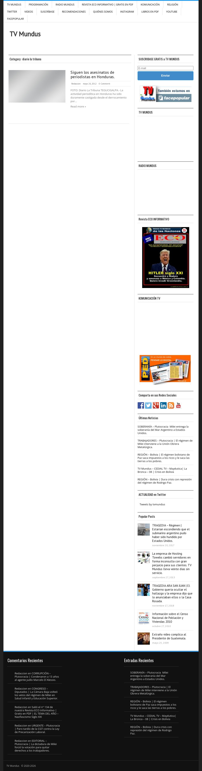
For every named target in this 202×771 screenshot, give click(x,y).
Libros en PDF (150, 11)
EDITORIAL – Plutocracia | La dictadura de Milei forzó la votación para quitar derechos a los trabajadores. (36, 745)
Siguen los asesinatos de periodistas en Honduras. (93, 74)
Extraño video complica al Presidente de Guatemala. (169, 636)
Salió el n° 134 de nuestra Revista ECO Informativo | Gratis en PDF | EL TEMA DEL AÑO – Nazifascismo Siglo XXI (37, 712)
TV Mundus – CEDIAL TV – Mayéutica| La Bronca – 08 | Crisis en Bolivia (162, 470)
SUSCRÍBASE (47, 11)
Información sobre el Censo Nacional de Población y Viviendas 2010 (170, 618)
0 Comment (104, 83)
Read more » (78, 106)
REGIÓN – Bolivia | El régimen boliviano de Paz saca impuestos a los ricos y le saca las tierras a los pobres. (164, 458)
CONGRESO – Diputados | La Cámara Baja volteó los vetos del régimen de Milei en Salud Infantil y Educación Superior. (36, 693)
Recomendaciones (74, 11)
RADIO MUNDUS (65, 4)
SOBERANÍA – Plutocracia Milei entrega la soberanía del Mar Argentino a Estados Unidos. (163, 430)
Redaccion (76, 83)
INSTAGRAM (127, 11)
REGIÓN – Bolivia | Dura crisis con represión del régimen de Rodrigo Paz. (165, 481)
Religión (172, 4)
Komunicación (150, 4)
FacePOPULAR (15, 19)
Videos (28, 11)
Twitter (12, 11)
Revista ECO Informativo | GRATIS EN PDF (107, 4)
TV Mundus (14, 4)
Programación (38, 4)
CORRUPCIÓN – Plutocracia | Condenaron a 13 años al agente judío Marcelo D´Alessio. (37, 676)
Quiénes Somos (103, 11)
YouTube (171, 11)
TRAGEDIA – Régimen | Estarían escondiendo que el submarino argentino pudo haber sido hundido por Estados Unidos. (171, 533)
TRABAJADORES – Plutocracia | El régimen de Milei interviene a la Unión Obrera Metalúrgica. (165, 444)
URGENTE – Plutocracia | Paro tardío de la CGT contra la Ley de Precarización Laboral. (37, 729)
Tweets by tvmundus (152, 504)
